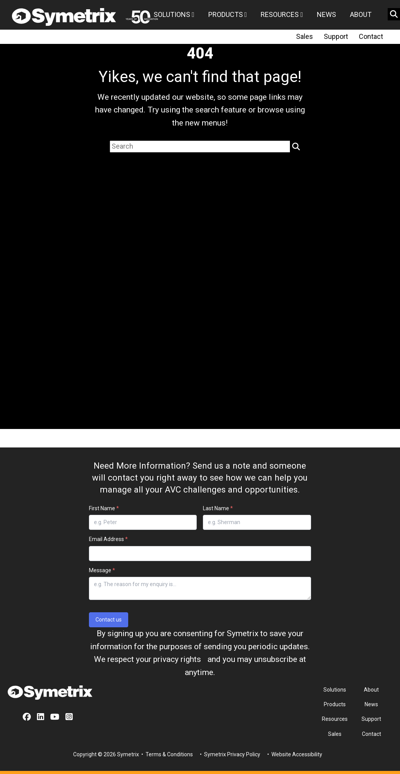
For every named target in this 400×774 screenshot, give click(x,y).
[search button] (394, 14)
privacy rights (177, 659)
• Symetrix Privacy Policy (229, 754)
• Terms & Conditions (166, 754)
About (361, 14)
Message (102, 570)
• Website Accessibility (294, 754)
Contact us (108, 620)
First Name (104, 508)
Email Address (108, 539)
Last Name (218, 508)
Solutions (174, 14)
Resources (282, 14)
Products (227, 14)
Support (336, 36)
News (326, 14)
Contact (371, 36)
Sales (304, 36)
